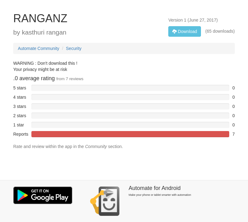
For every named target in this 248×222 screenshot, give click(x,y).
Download (184, 31)
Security (74, 48)
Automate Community (38, 48)
